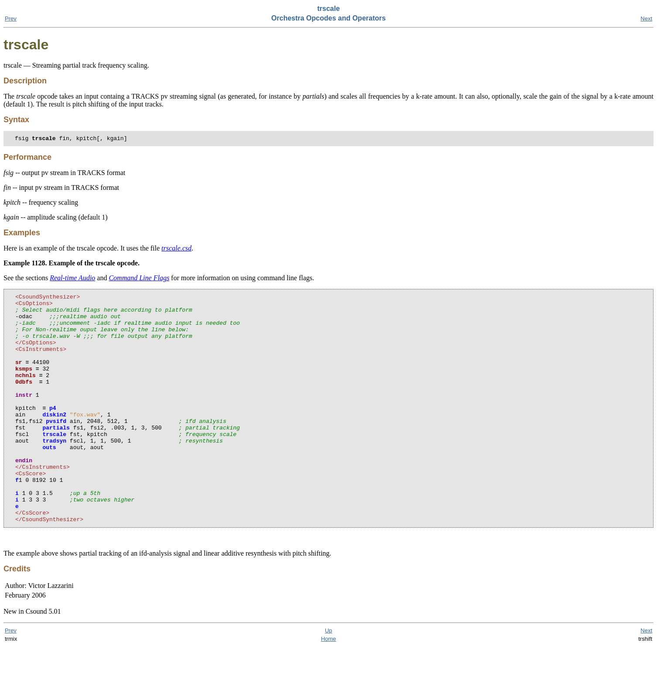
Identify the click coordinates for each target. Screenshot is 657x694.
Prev (11, 18)
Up (328, 677)
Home (328, 686)
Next (646, 18)
